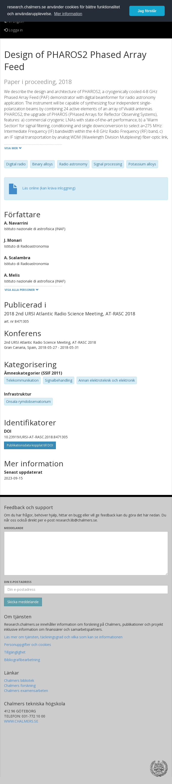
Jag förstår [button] (147, 11)
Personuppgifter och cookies (27, 644)
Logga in (13, 30)
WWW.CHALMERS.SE (21, 721)
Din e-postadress (18, 582)
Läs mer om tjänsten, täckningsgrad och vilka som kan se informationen (63, 637)
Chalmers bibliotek (19, 680)
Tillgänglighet (15, 652)
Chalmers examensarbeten (26, 690)
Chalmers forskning (20, 685)
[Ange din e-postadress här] (86, 589)
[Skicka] (23, 602)
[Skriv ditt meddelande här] (86, 553)
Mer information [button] (68, 14)
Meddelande (13, 528)
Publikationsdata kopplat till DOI (30, 445)
